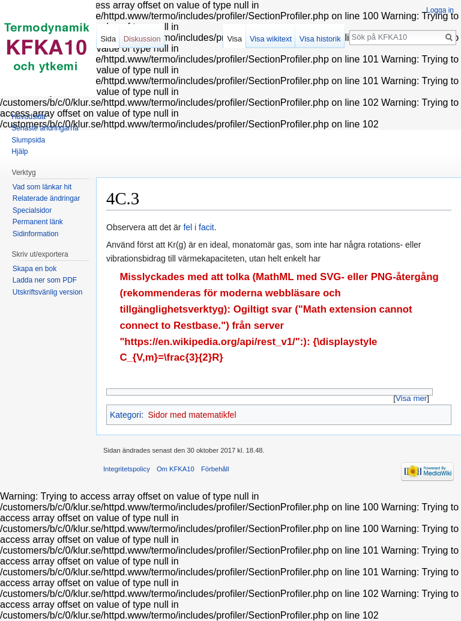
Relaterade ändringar (46, 198)
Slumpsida (28, 140)
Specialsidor (32, 210)
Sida (108, 38)
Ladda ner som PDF (45, 280)
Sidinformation (36, 234)
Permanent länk (38, 222)
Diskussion (142, 38)
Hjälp (19, 151)
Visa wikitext (271, 38)
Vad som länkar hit (42, 187)
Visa (234, 38)
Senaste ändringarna (44, 128)
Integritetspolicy (126, 469)
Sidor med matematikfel (192, 415)
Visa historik (320, 38)
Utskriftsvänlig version (48, 292)
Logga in (440, 10)
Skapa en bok (34, 269)
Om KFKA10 (175, 469)
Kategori (125, 415)
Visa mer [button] (411, 398)
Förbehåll (215, 469)
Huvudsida (28, 116)
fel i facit (198, 227)
